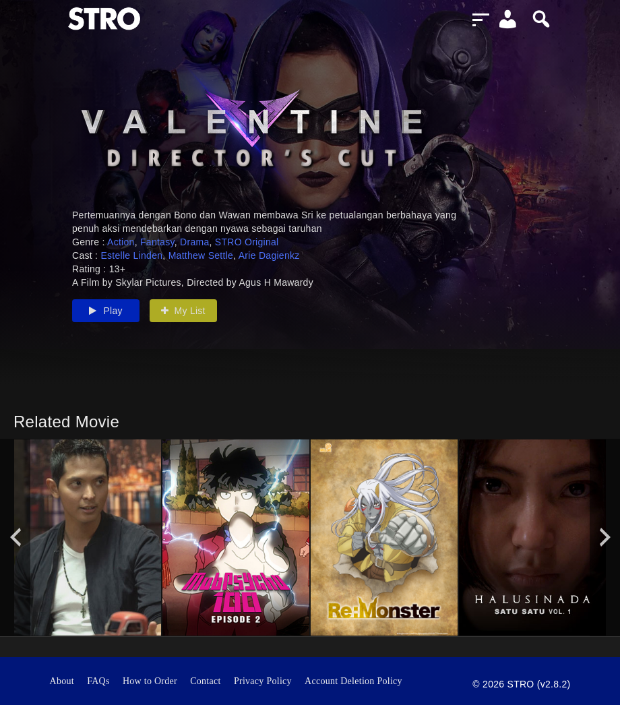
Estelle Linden (131, 255)
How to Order (150, 681)
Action (121, 242)
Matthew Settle (201, 255)
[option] (87, 537)
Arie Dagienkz (269, 255)
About (62, 681)
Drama (194, 242)
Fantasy (157, 242)
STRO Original (247, 242)
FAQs (98, 681)
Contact (205, 681)
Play (106, 310)
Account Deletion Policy (353, 681)
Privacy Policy (263, 681)
